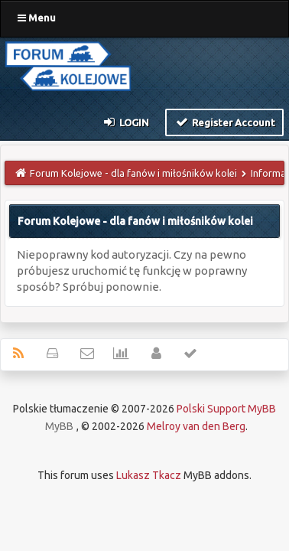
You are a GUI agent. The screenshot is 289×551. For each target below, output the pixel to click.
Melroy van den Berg (196, 426)
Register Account (224, 122)
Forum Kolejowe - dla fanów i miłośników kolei (133, 173)
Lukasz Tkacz (148, 475)
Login (126, 122)
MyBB (59, 426)
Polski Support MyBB (226, 409)
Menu (37, 17)
